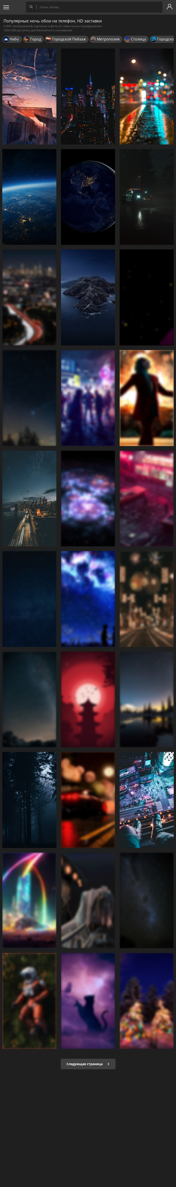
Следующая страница (88, 1064)
